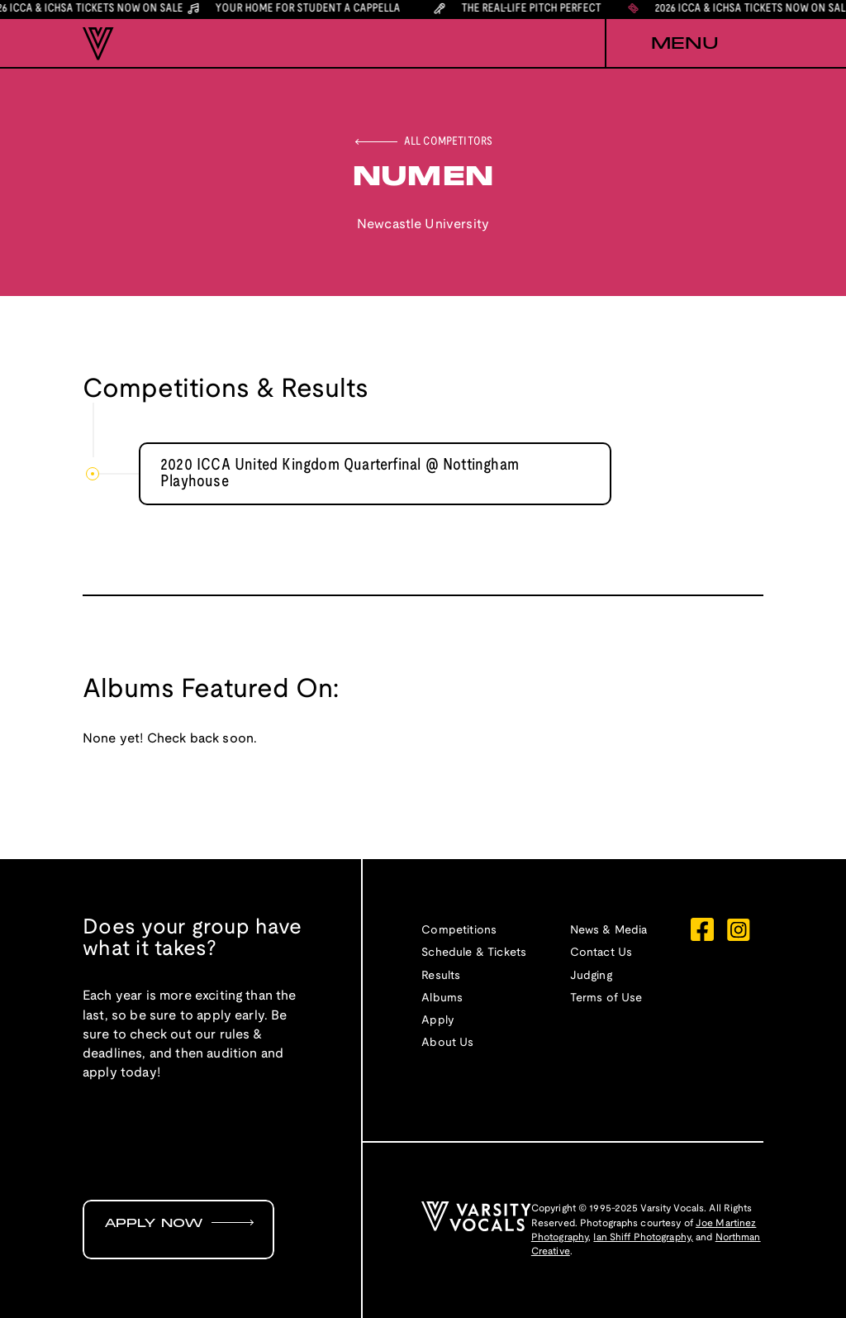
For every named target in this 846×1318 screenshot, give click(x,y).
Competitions (459, 930)
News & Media (609, 930)
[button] (684, 44)
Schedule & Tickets (473, 953)
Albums (442, 998)
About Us (447, 1043)
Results (440, 976)
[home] (98, 44)
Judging (591, 976)
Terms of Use (606, 998)
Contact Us (601, 953)
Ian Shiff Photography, (643, 1237)
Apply (437, 1020)
